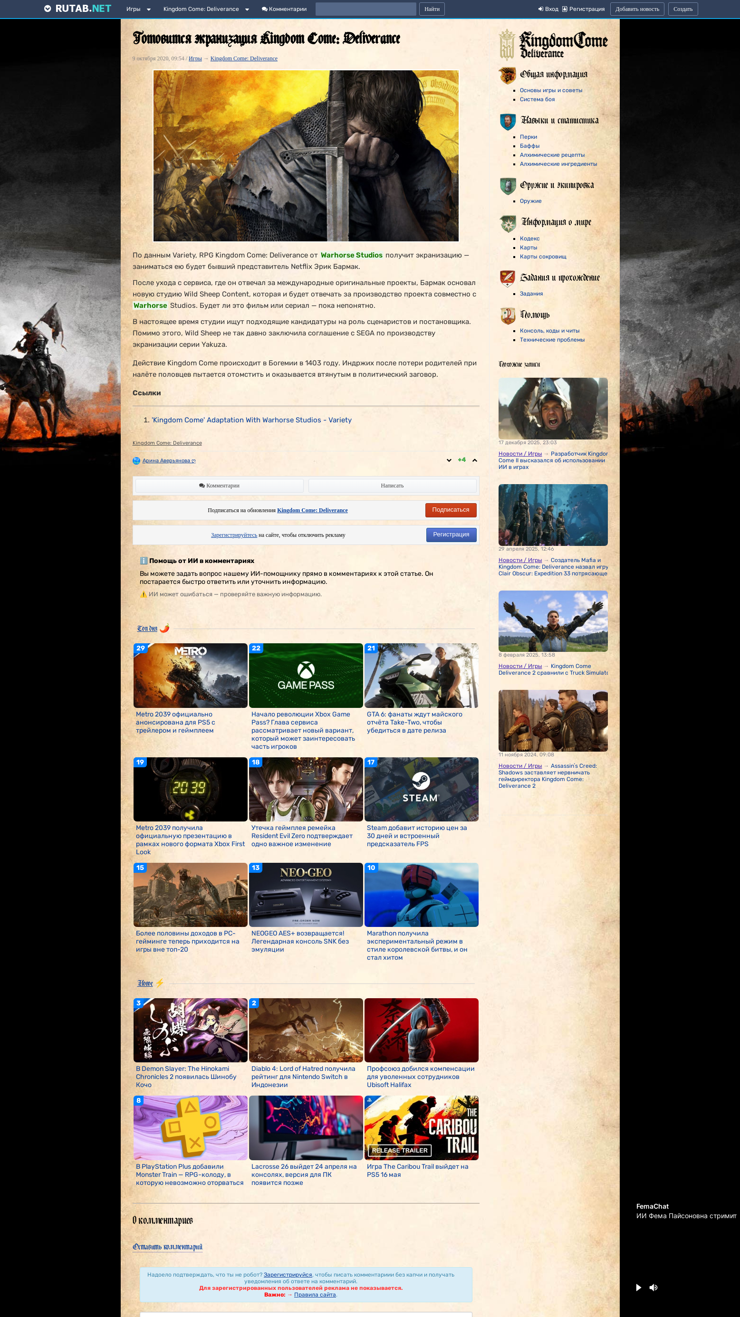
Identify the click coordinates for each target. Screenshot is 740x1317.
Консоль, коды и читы (550, 330)
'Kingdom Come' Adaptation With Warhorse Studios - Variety (252, 420)
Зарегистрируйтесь (234, 535)
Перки (528, 137)
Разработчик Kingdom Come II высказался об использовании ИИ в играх (555, 460)
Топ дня (147, 628)
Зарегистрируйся (288, 1274)
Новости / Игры (520, 453)
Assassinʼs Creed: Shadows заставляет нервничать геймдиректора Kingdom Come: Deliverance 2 (548, 776)
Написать (392, 485)
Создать (682, 9)
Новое (145, 983)
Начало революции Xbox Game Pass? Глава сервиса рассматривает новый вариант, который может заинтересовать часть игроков (303, 730)
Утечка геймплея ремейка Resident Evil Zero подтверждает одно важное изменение (302, 836)
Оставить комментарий (167, 1246)
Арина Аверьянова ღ (169, 461)
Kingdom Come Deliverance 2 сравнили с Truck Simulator (555, 669)
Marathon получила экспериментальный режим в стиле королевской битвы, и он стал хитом (417, 945)
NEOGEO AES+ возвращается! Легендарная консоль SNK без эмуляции (300, 941)
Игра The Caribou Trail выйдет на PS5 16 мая (418, 1171)
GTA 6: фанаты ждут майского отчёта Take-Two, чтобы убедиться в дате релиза (414, 722)
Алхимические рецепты (552, 155)
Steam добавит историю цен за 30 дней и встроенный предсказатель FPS (417, 836)
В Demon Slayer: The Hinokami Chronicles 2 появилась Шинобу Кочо (186, 1077)
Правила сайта (315, 1294)
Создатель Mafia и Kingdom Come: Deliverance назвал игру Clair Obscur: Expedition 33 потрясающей (555, 567)
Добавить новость (637, 9)
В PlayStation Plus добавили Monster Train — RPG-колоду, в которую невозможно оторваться (190, 1175)
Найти (432, 9)
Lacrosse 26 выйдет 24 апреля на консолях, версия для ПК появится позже (304, 1175)
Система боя (537, 99)
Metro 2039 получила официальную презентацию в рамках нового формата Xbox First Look (190, 840)
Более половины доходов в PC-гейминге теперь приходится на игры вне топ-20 (188, 941)
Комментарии (284, 9)
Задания (531, 293)
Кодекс (530, 238)
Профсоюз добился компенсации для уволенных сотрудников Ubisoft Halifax (421, 1077)
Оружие (531, 201)
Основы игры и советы (551, 90)
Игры (133, 9)
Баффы (530, 146)
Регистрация (451, 534)
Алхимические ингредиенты (558, 164)
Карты (529, 247)
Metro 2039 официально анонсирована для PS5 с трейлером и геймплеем (175, 722)
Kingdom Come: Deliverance (201, 9)
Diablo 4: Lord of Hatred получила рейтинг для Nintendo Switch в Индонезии (303, 1077)
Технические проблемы (552, 339)
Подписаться (451, 509)
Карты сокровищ (543, 256)
